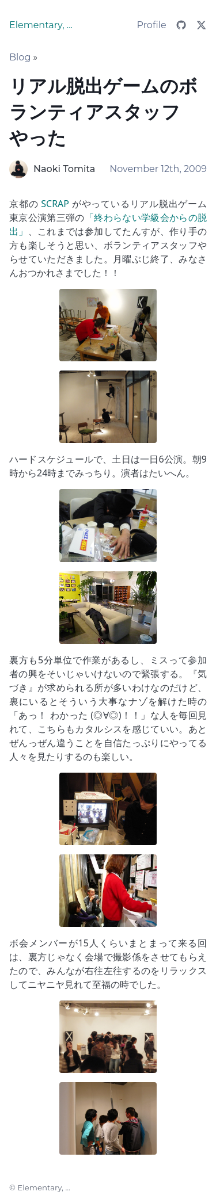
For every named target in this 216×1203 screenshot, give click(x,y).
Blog (20, 57)
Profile (151, 25)
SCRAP (55, 203)
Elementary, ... (41, 25)
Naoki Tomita (64, 168)
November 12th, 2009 (158, 168)
